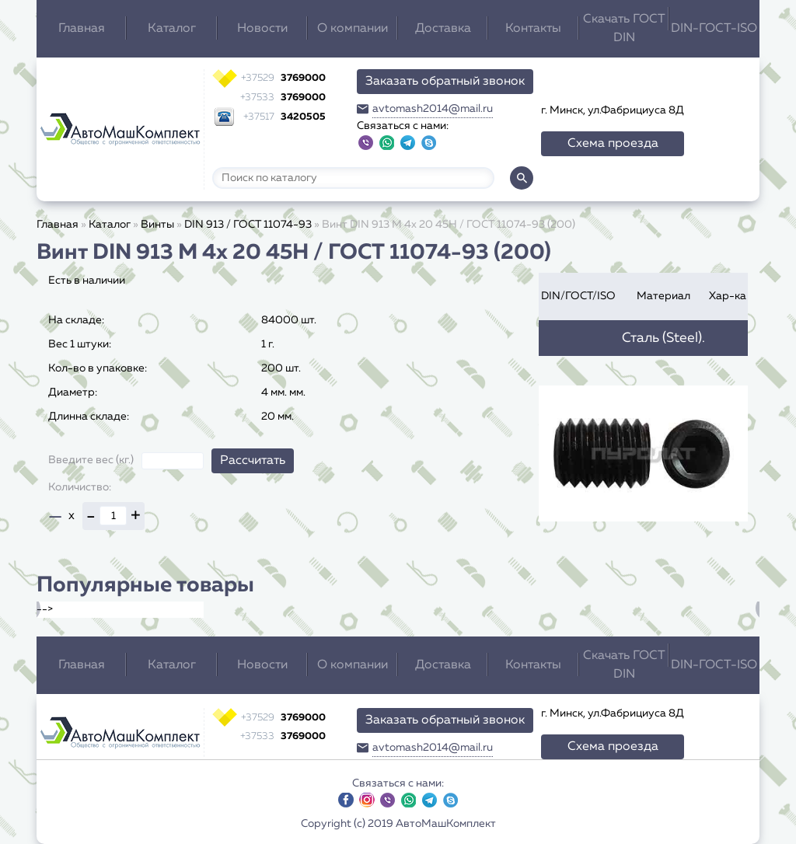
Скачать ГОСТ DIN (624, 28)
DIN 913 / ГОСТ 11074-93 (248, 224)
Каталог (172, 29)
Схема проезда (612, 144)
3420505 (284, 117)
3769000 (283, 78)
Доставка (443, 29)
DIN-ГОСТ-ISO (714, 29)
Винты (157, 224)
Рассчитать (252, 461)
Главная (81, 29)
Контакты (533, 29)
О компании (352, 29)
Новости (262, 29)
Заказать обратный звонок (445, 81)
